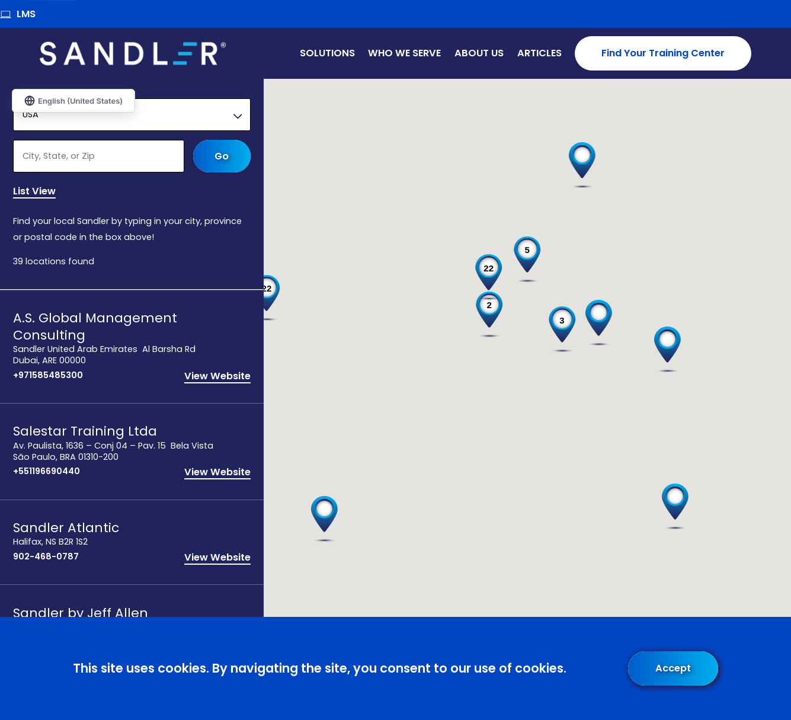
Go (222, 156)
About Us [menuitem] (479, 53)
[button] (667, 350)
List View (34, 193)
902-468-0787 (46, 557)
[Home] (133, 54)
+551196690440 (46, 473)
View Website (217, 377)
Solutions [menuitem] (327, 53)
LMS (18, 14)
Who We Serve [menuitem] (404, 53)
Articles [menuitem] (539, 53)
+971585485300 (48, 376)
